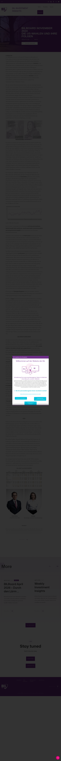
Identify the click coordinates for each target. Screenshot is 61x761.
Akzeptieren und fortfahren (21, 399)
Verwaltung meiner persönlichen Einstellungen (40, 400)
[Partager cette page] (58, 758)
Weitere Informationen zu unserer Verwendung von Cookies (30, 395)
